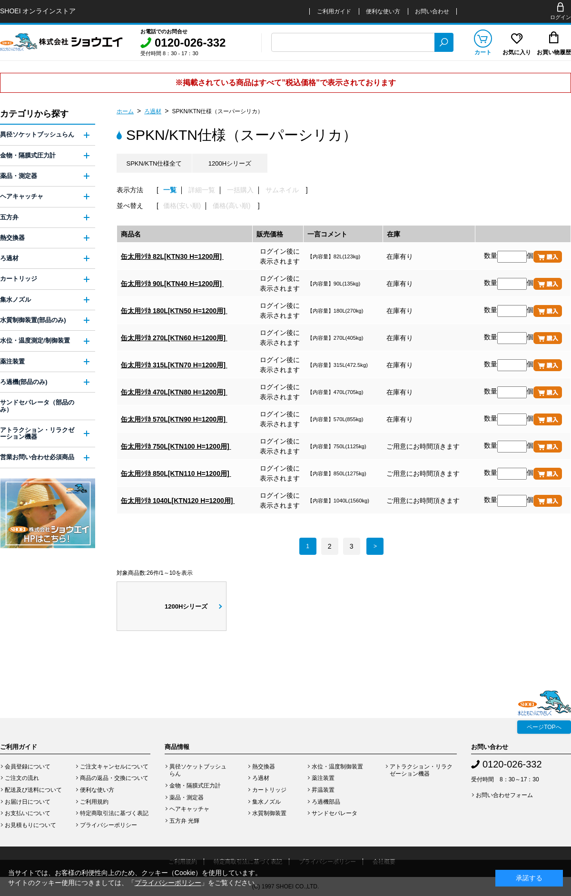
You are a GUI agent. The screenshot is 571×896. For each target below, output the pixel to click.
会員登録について (27, 766)
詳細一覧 (201, 190)
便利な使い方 (383, 11)
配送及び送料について (33, 790)
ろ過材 (152, 111)
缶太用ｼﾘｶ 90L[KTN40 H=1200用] (172, 283)
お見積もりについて (30, 825)
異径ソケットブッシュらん (37, 134)
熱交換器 (12, 237)
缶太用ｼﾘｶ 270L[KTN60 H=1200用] (174, 338)
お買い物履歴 (554, 52)
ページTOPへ (544, 727)
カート (483, 52)
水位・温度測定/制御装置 (35, 340)
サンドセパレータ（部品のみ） (37, 406)
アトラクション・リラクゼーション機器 (37, 433)
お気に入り (516, 52)
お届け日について (27, 801)
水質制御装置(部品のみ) (33, 320)
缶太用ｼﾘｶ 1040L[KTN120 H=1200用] (178, 500)
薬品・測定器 (18, 175)
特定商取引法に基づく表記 (114, 813)
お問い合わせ (432, 11)
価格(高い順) (231, 205)
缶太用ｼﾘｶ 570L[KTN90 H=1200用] (174, 419)
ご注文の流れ (22, 778)
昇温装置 (323, 790)
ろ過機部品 (326, 801)
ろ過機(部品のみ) (24, 381)
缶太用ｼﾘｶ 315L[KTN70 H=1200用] (174, 365)
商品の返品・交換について (114, 778)
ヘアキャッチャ (21, 196)
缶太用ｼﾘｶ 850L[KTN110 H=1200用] (176, 473)
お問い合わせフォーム (504, 795)
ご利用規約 (94, 801)
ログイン (560, 17)
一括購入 (240, 190)
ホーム (125, 111)
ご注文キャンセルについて (114, 766)
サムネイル (282, 190)
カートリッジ (18, 278)
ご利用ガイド (334, 11)
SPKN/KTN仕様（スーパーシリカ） (217, 111)
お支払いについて (27, 813)
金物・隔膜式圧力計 (28, 155)
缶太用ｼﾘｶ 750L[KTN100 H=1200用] (176, 446)
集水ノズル (15, 299)
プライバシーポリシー (108, 825)
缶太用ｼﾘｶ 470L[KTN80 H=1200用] (174, 392)
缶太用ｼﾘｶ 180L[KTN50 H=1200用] (174, 311)
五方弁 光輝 (184, 820)
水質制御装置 (269, 813)
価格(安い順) (182, 205)
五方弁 (9, 217)
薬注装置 (12, 361)
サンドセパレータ (334, 813)
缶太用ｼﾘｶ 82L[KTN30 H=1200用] (172, 256)
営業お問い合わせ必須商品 (37, 457)
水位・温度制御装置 (337, 766)
